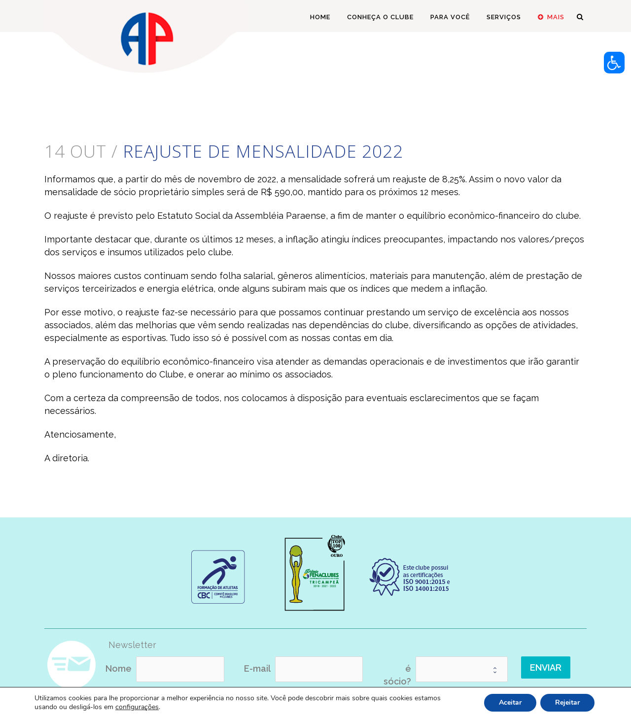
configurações (137, 707)
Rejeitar (567, 702)
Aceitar (510, 702)
